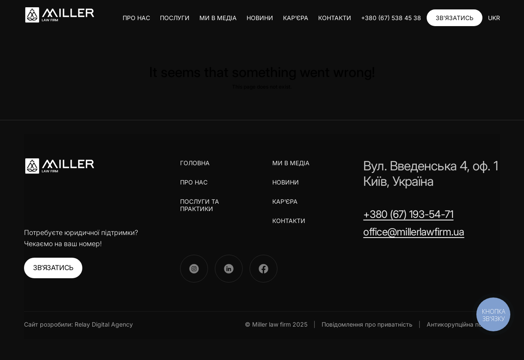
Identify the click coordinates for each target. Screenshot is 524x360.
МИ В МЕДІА (218, 17)
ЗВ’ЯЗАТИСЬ (454, 17)
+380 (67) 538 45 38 (391, 17)
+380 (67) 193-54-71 (408, 214)
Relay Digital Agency (104, 324)
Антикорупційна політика (463, 324)
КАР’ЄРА (295, 17)
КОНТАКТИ (334, 17)
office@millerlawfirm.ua (413, 232)
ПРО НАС (136, 17)
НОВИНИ (260, 17)
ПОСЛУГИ (175, 17)
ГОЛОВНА (195, 163)
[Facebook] (263, 269)
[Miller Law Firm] (59, 166)
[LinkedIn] (229, 269)
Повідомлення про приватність (367, 324)
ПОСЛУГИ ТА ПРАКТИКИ (199, 205)
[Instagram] (194, 269)
